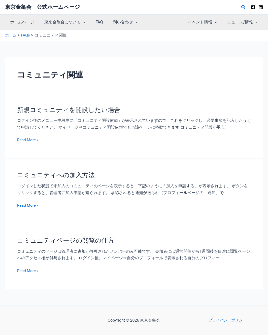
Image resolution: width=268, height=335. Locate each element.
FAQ (94, 22)
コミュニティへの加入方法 (57, 175)
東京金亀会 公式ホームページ (42, 7)
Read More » (28, 140)
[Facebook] (253, 7)
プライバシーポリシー (227, 320)
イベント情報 (205, 22)
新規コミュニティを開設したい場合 (70, 109)
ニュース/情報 (243, 22)
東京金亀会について (62, 22)
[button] (243, 7)
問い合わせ (118, 22)
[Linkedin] (260, 7)
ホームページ (21, 22)
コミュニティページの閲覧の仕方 (67, 240)
